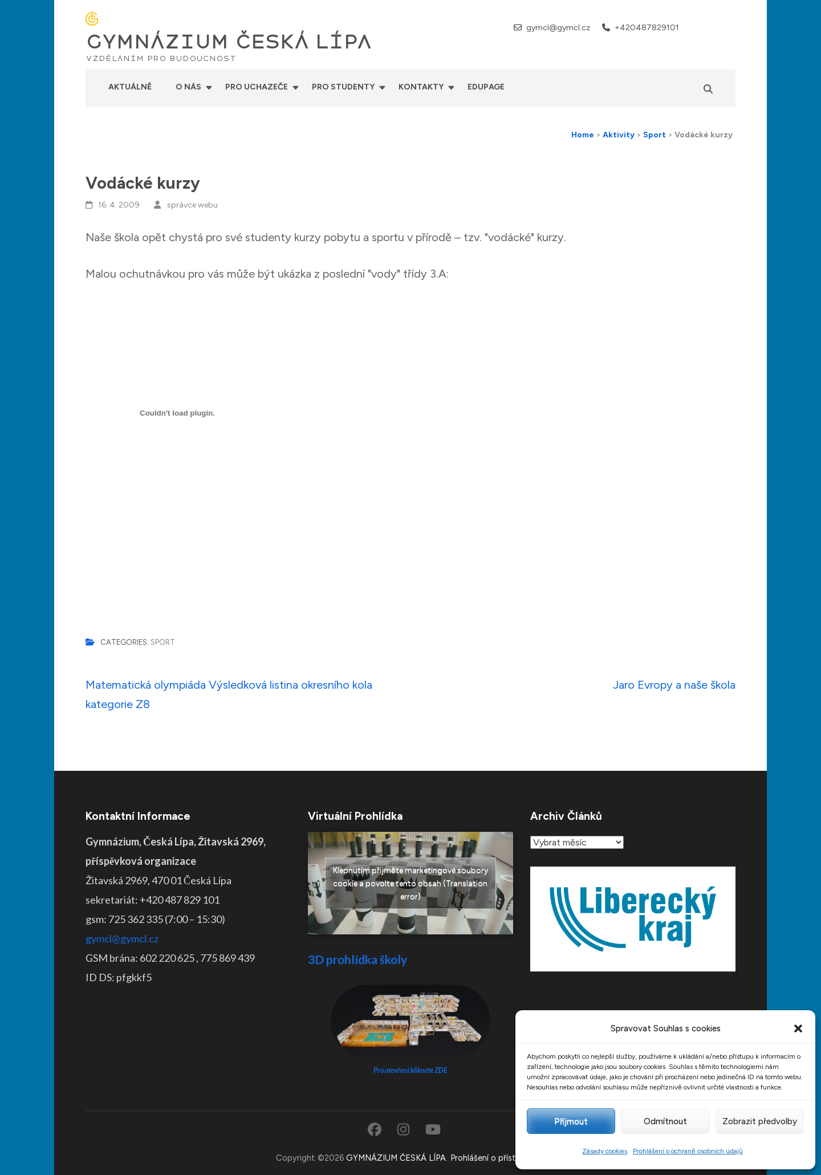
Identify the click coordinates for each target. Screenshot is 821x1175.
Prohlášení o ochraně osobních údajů (688, 1151)
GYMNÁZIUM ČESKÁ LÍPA (229, 42)
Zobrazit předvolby (759, 1121)
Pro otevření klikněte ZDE (410, 1070)
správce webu (192, 205)
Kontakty (421, 87)
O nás (188, 87)
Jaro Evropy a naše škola (674, 685)
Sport (163, 642)
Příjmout (571, 1121)
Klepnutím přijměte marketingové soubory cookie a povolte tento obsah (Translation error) (410, 883)
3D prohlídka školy (357, 959)
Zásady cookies (604, 1151)
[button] (798, 1028)
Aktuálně (130, 87)
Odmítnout (665, 1121)
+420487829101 (647, 27)
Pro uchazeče (256, 87)
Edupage (486, 87)
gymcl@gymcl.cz (558, 27)
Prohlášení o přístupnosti (497, 1158)
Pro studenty (343, 87)
